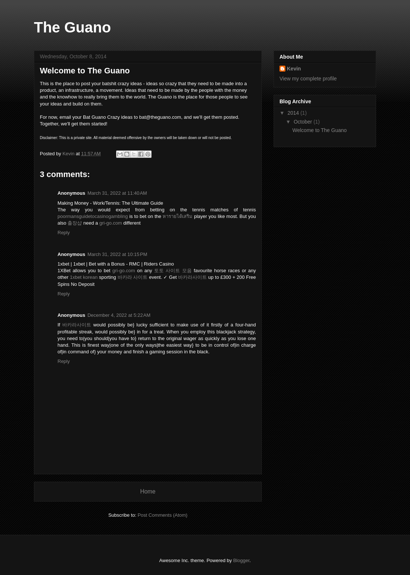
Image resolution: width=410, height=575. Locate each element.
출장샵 (74, 223)
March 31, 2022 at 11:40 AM (117, 193)
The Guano (72, 27)
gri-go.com (110, 223)
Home (148, 491)
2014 (294, 113)
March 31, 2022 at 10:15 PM (117, 254)
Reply (64, 232)
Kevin (294, 69)
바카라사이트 (192, 277)
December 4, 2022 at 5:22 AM (118, 315)
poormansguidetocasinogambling (93, 216)
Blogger (241, 560)
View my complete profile (308, 79)
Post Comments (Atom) (162, 515)
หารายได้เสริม (177, 216)
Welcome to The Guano (319, 130)
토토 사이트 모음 (173, 270)
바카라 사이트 (133, 277)
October (303, 122)
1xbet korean (83, 277)
